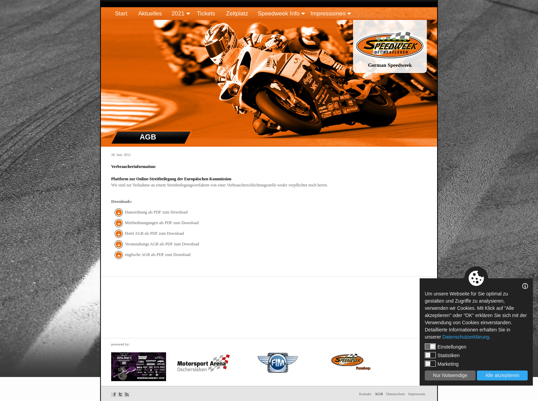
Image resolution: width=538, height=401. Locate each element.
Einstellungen (445, 346)
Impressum (416, 394)
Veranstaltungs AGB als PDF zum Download (162, 244)
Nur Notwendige (450, 375)
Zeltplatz (237, 13)
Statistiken (442, 355)
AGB (379, 394)
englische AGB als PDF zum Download (157, 254)
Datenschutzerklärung (465, 337)
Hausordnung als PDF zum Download (156, 212)
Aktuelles (150, 13)
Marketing (441, 364)
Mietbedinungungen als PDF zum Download (162, 222)
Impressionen (328, 13)
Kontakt (365, 394)
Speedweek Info (279, 13)
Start (121, 13)
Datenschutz (395, 394)
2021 (178, 13)
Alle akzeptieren (502, 375)
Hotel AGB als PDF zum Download (154, 233)
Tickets (206, 13)
